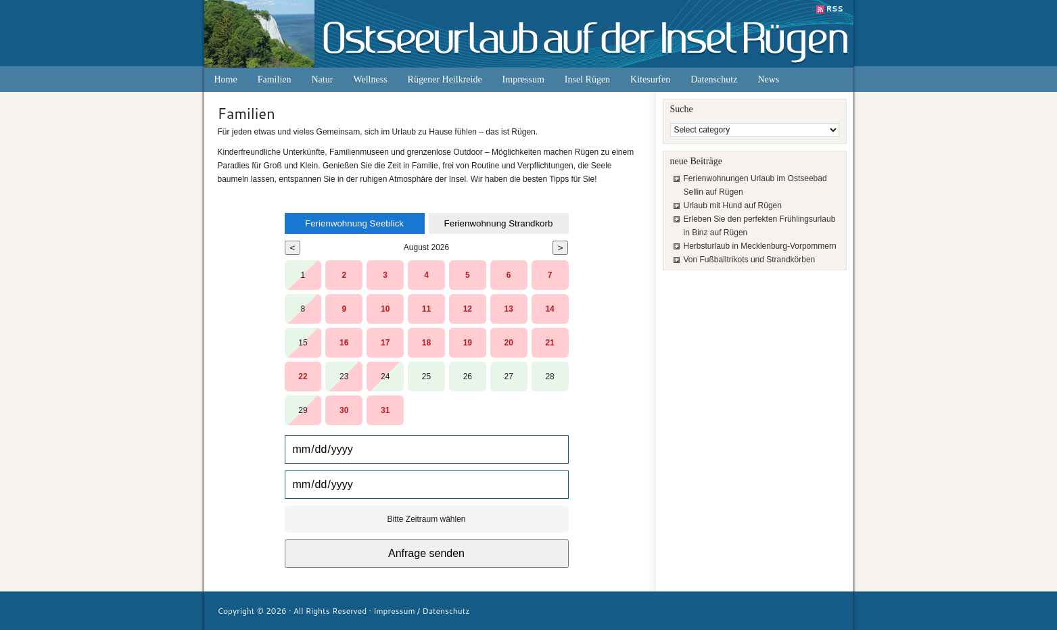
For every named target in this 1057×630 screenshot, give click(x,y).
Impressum (523, 79)
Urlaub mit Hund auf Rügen (733, 205)
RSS (834, 8)
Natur (322, 79)
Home (225, 79)
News (768, 79)
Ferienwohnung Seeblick (354, 223)
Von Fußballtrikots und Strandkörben (750, 259)
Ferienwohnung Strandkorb (498, 223)
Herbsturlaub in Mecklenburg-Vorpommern (760, 246)
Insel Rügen (587, 79)
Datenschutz (713, 79)
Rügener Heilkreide (445, 79)
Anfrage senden (426, 553)
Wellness (370, 79)
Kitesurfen (650, 79)
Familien (274, 79)
